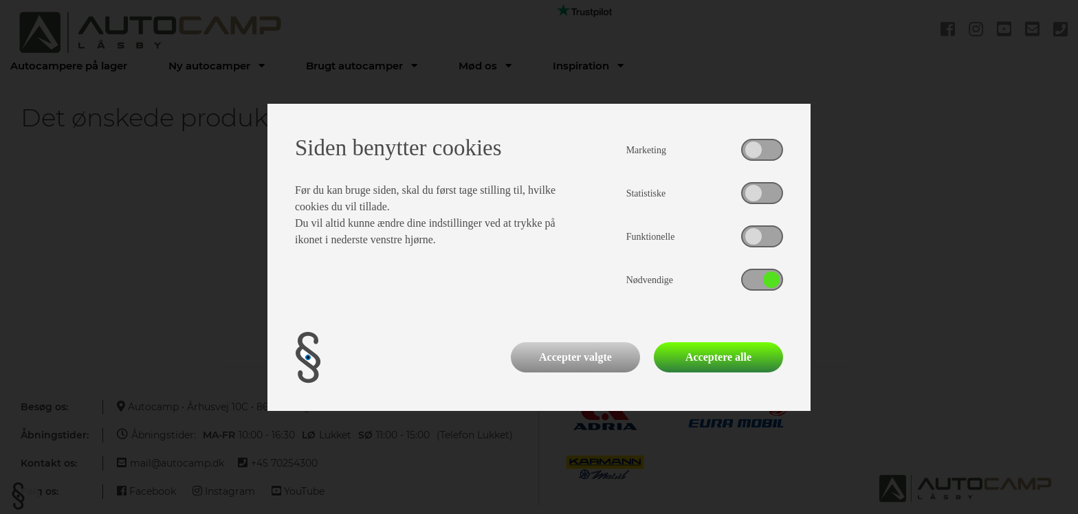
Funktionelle (650, 237)
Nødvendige (649, 280)
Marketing (646, 150)
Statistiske (646, 193)
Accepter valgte (575, 357)
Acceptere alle (718, 357)
